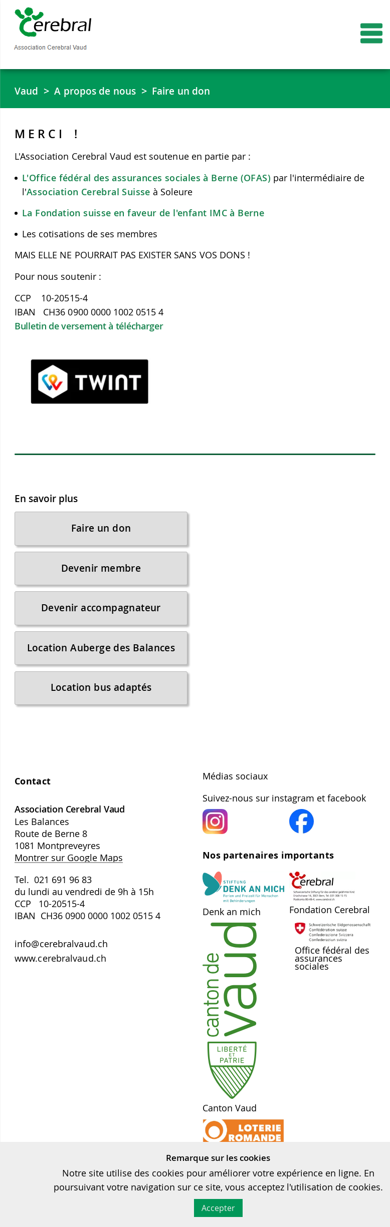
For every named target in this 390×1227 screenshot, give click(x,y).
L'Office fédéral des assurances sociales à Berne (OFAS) (147, 178)
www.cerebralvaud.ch (60, 969)
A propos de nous (97, 91)
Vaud (27, 91)
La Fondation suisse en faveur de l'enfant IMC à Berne (143, 213)
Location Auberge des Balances (101, 654)
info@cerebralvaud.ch (61, 954)
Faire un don (187, 91)
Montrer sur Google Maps (69, 868)
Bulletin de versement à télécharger (89, 326)
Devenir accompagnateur (101, 612)
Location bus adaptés (101, 695)
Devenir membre (101, 571)
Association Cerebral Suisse (88, 192)
